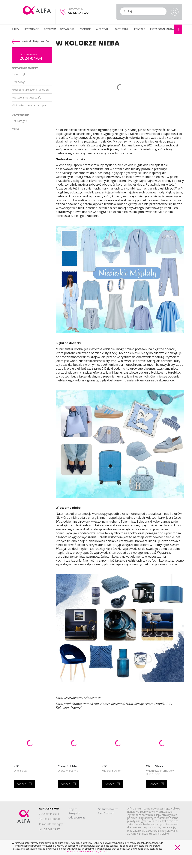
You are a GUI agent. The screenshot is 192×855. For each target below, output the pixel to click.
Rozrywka (74, 813)
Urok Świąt (18, 82)
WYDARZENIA (67, 29)
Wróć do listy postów (30, 41)
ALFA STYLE (102, 29)
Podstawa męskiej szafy (26, 97)
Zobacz (21, 784)
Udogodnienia (76, 817)
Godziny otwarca (108, 809)
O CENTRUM (121, 29)
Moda (15, 129)
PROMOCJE (85, 29)
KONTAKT (139, 29)
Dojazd (72, 809)
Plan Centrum (106, 813)
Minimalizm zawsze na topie (29, 105)
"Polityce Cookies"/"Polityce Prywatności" (87, 851)
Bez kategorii (20, 121)
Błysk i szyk (19, 74)
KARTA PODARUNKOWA (163, 29)
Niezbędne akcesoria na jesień (30, 89)
